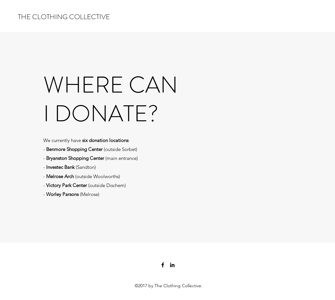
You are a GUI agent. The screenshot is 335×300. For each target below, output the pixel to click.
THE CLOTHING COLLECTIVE (64, 17)
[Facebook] (163, 265)
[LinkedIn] (172, 265)
